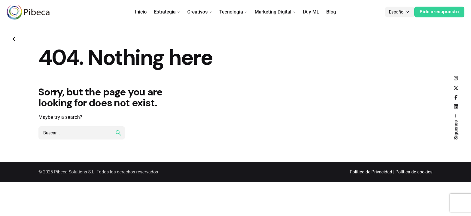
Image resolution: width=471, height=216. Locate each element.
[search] (118, 133)
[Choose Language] (399, 12)
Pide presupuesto (439, 12)
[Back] (15, 39)
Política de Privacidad (371, 172)
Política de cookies (414, 172)
